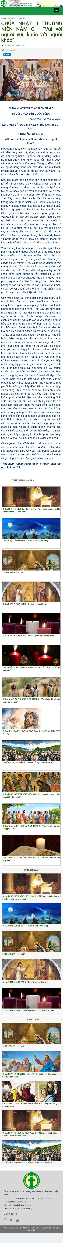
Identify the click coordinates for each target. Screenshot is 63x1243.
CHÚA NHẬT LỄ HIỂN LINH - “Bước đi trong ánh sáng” (25, 926)
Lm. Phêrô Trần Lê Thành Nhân (14, 46)
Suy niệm (22, 18)
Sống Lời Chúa (7, 18)
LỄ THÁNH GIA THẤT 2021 (13, 954)
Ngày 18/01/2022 (10, 50)
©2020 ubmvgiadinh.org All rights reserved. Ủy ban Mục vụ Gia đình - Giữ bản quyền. (31, 1229)
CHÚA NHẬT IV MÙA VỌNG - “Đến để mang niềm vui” (25, 982)
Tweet (6, 54)
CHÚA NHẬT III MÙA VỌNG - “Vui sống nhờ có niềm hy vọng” (28, 1010)
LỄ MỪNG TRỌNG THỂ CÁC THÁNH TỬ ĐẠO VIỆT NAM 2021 (28, 1162)
